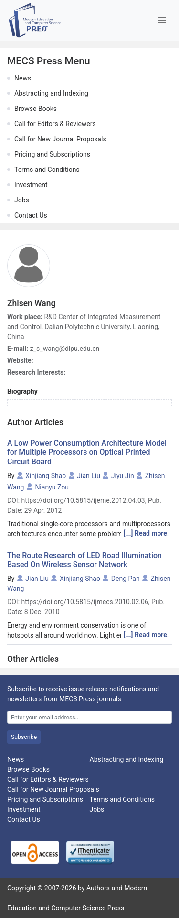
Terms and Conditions (47, 169)
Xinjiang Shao (45, 475)
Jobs (21, 200)
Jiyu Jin (122, 475)
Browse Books (35, 108)
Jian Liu (88, 475)
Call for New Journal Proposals (60, 139)
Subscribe (24, 737)
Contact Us (30, 215)
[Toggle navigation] (161, 20)
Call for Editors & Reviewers (55, 124)
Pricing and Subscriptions (52, 154)
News (22, 78)
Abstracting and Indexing (51, 93)
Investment (30, 185)
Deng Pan (125, 578)
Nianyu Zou (52, 487)
